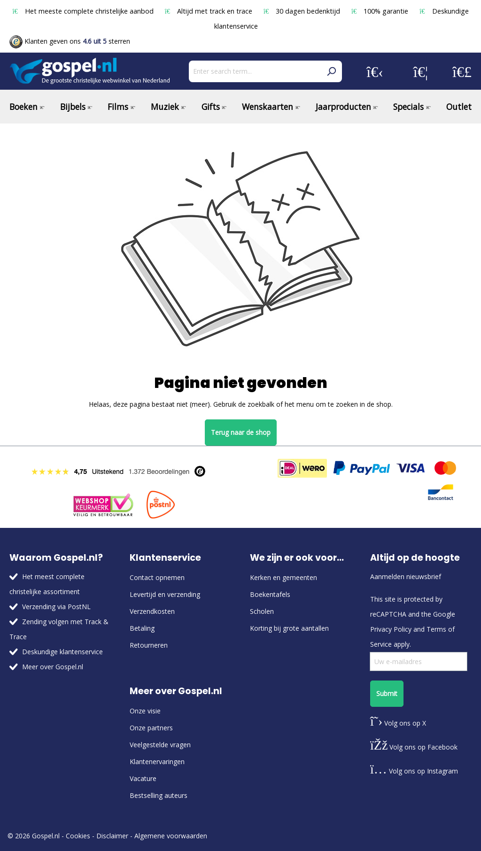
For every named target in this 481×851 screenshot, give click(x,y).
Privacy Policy (390, 629)
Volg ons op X (398, 723)
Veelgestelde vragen (160, 744)
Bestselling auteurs (158, 795)
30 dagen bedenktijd (303, 11)
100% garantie (380, 11)
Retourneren (149, 645)
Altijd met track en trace (209, 11)
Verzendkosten (152, 611)
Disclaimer (112, 835)
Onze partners (151, 727)
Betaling (142, 628)
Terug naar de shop (241, 432)
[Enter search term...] (255, 71)
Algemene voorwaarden (170, 835)
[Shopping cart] (462, 71)
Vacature (143, 778)
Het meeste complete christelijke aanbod (83, 11)
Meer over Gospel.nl (52, 666)
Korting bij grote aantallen (289, 628)
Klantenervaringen (157, 761)
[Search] (331, 71)
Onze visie (145, 710)
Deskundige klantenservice (62, 651)
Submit (386, 693)
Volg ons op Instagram (414, 770)
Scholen (262, 611)
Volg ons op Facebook (414, 747)
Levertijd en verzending (165, 594)
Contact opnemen (157, 577)
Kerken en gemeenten (283, 577)
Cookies (78, 835)
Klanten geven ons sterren (69, 41)
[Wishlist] (421, 71)
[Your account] (375, 71)
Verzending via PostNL (56, 606)
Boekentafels (270, 594)
